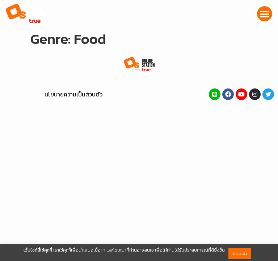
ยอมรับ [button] (240, 253)
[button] (264, 13)
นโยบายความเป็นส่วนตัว (73, 94)
